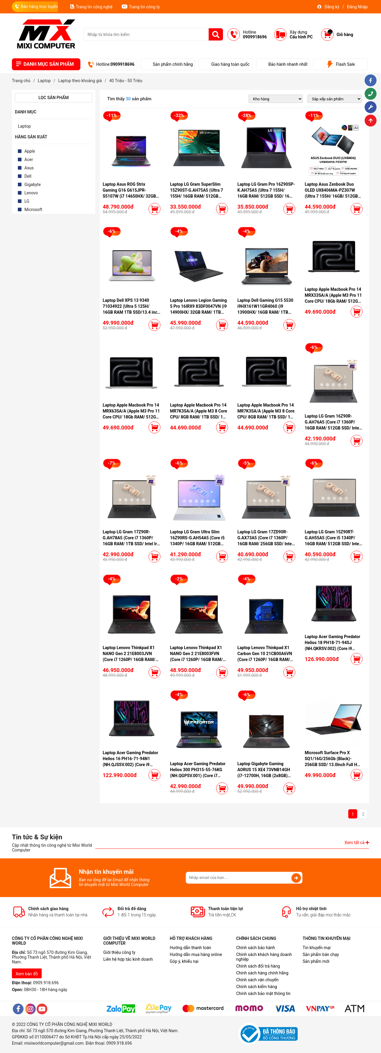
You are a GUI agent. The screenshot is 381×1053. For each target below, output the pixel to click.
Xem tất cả (357, 842)
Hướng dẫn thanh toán (190, 947)
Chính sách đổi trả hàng (258, 966)
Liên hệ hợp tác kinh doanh (128, 959)
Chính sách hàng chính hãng (262, 973)
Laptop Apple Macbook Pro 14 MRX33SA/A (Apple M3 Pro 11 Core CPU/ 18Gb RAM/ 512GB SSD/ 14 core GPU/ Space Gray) (333, 301)
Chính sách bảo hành (255, 947)
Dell (27, 176)
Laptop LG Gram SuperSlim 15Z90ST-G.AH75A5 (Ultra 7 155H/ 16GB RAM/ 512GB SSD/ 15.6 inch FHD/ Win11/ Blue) (196, 196)
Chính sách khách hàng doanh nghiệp (264, 957)
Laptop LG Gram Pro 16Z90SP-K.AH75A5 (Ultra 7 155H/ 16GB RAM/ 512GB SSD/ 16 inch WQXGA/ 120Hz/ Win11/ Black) (266, 196)
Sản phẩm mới (316, 961)
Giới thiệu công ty (119, 952)
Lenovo (31, 192)
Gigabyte (32, 184)
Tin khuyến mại (317, 947)
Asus (29, 167)
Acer (28, 159)
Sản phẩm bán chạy (321, 954)
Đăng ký (331, 6)
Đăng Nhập (357, 6)
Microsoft (33, 209)
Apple (29, 151)
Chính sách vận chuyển (257, 979)
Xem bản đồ (27, 973)
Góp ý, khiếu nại (184, 961)
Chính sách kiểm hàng (256, 986)
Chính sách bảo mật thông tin (263, 993)
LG (26, 201)
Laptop (24, 126)
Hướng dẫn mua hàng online (196, 954)
